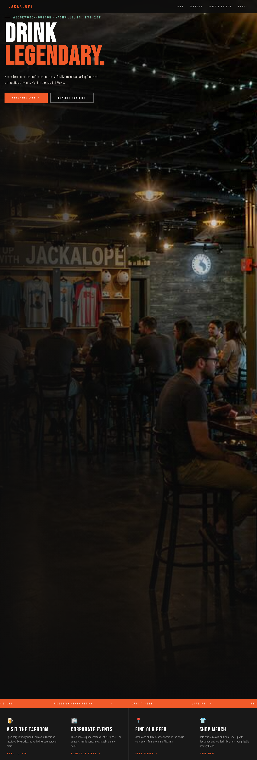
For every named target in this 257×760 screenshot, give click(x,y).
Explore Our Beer (72, 97)
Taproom (196, 6)
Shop (241, 6)
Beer (180, 6)
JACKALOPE (21, 6)
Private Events (220, 6)
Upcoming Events (26, 97)
